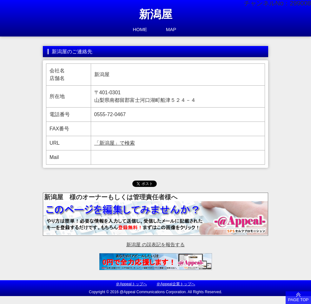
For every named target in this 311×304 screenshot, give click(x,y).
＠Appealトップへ (131, 284)
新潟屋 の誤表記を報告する (155, 244)
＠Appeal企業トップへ (175, 284)
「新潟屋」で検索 (114, 143)
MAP (171, 29)
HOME (140, 29)
